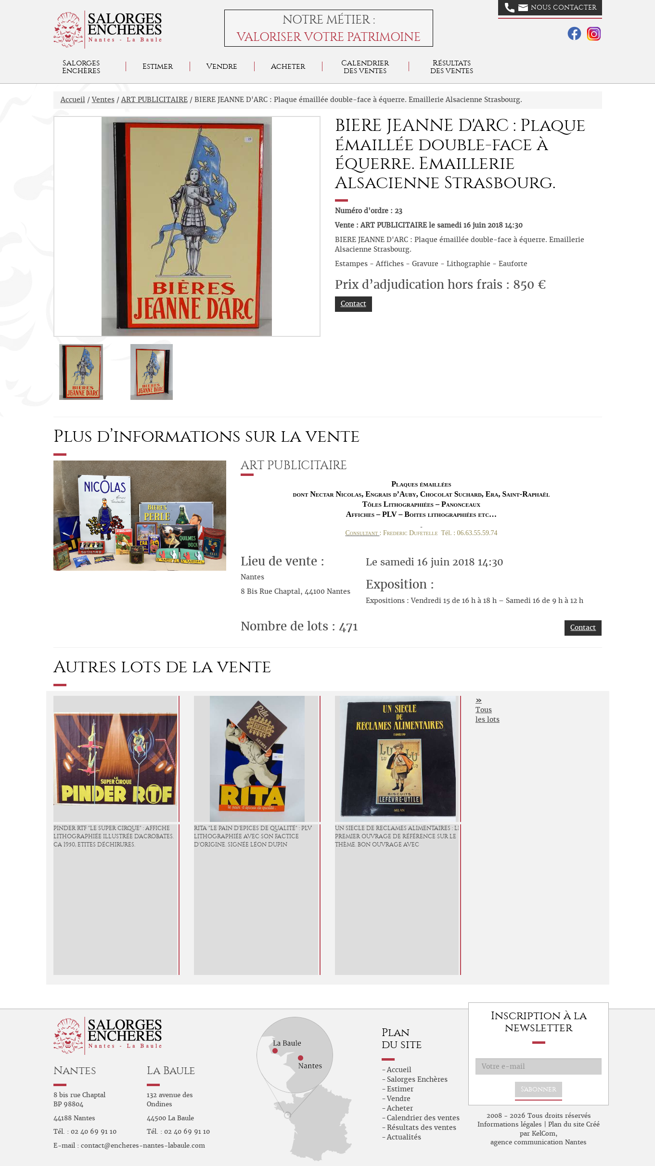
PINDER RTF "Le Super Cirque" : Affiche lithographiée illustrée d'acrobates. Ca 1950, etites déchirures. (113, 836)
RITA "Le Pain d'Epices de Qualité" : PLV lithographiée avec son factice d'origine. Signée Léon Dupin (253, 836)
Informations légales (509, 1124)
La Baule (171, 1070)
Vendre (221, 66)
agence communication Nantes (538, 1142)
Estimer (157, 66)
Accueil (73, 99)
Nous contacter (550, 8)
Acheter (288, 66)
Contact (353, 303)
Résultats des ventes (421, 1127)
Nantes (74, 1070)
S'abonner (538, 1089)
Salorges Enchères (417, 1079)
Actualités (404, 1137)
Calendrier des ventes (365, 66)
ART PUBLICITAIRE (154, 99)
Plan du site (566, 1124)
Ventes (103, 99)
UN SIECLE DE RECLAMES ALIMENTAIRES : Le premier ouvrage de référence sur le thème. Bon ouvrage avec (398, 836)
